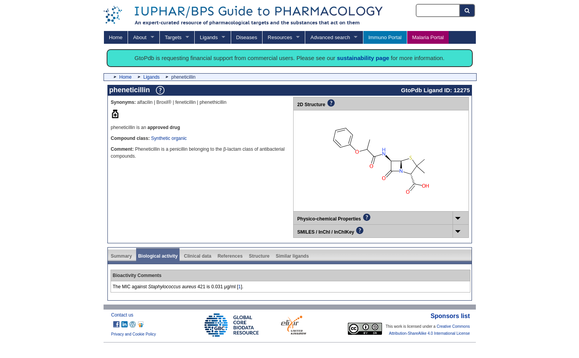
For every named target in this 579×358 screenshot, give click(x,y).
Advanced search (330, 37)
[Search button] (467, 10)
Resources (280, 37)
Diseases (246, 37)
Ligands (209, 37)
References (230, 256)
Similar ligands (292, 256)
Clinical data (197, 256)
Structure (259, 256)
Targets (173, 37)
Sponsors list (450, 316)
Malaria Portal (428, 37)
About (139, 37)
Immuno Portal (385, 37)
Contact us (122, 315)
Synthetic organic (169, 138)
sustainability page (363, 58)
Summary (121, 256)
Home (116, 37)
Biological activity (158, 256)
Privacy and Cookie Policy (133, 334)
